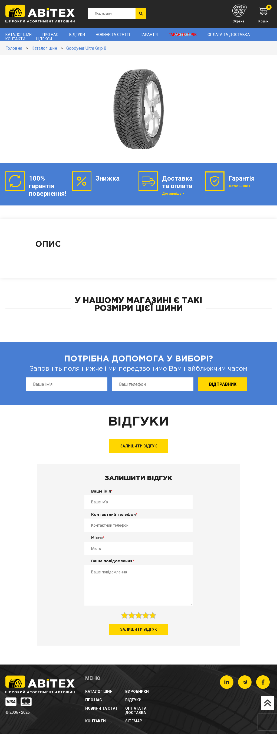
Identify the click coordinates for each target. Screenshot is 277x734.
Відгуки (77, 34)
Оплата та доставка (228, 34)
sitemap (133, 721)
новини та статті (113, 34)
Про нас (50, 34)
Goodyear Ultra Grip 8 (86, 48)
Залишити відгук (138, 446)
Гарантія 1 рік (183, 34)
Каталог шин (18, 34)
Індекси (44, 39)
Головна (13, 48)
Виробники (137, 691)
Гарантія (149, 34)
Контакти (15, 39)
